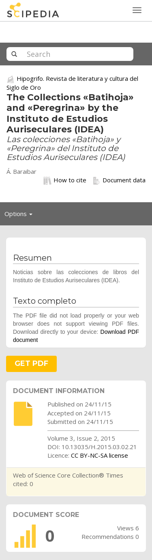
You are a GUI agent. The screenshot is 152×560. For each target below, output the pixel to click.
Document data (119, 180)
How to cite (64, 180)
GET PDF (31, 363)
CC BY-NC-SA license (99, 455)
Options (20, 215)
